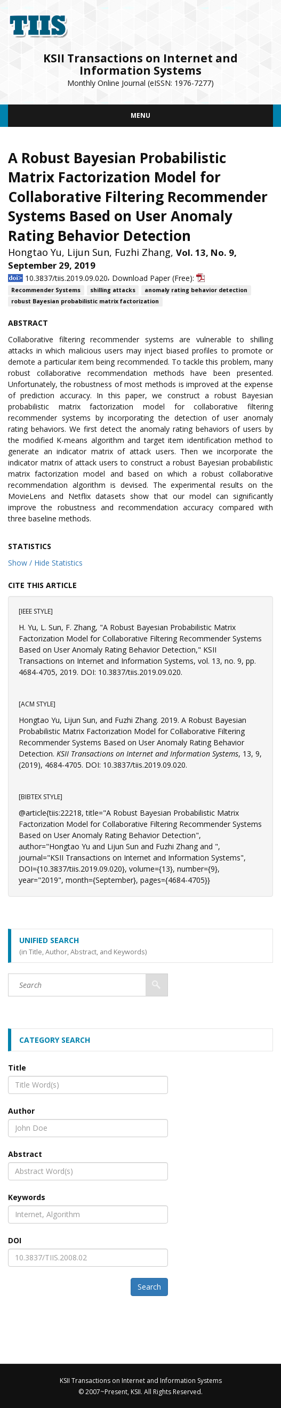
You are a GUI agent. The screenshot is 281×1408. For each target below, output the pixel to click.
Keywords (26, 1197)
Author (21, 1111)
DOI (14, 1240)
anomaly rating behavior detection (195, 290)
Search (149, 1287)
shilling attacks (112, 290)
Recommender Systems (46, 290)
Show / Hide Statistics (45, 563)
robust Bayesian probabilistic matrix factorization (85, 301)
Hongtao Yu (35, 252)
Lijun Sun (88, 252)
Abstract (25, 1154)
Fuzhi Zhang (143, 252)
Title (17, 1068)
